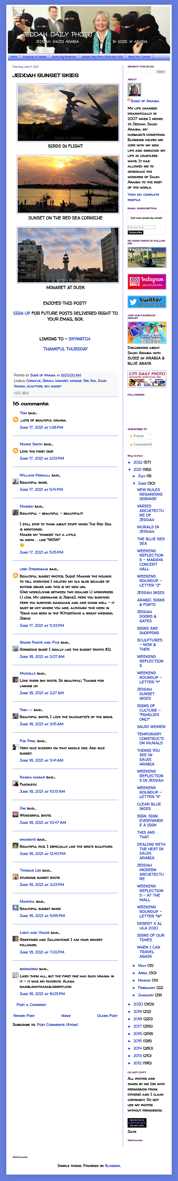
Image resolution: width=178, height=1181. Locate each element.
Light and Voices (34, 932)
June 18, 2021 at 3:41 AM (41, 760)
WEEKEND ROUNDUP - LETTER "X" (149, 792)
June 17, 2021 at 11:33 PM (42, 625)
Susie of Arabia (145, 101)
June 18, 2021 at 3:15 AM (41, 724)
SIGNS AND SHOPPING (148, 631)
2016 (138, 1033)
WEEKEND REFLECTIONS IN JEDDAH (150, 776)
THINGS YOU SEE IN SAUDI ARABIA (148, 757)
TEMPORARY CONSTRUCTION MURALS (150, 739)
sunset (56, 386)
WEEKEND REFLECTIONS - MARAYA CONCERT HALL (150, 560)
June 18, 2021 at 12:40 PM (43, 853)
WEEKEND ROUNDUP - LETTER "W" (149, 911)
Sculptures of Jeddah (34, 57)
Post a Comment (31, 1004)
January (146, 995)
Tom (23, 413)
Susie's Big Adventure (64, 57)
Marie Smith (31, 444)
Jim (23, 808)
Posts (137, 435)
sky (46, 386)
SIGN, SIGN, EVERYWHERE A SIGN (150, 821)
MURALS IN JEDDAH (148, 529)
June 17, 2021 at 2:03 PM (42, 458)
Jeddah (47, 380)
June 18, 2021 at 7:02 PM (42, 952)
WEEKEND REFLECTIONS (150, 661)
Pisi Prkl (28, 740)
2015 (138, 1041)
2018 (138, 1019)
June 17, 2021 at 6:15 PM (41, 552)
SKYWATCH (79, 339)
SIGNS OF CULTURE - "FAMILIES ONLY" (149, 712)
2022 (138, 462)
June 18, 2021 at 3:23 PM (42, 884)
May (142, 965)
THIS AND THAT (146, 835)
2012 (138, 1063)
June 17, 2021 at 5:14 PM (41, 489)
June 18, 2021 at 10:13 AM (42, 791)
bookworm (29, 968)
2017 (138, 1026)
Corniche (33, 380)
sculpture (35, 386)
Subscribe (135, 232)
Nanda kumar (32, 777)
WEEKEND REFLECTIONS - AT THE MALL (150, 893)
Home (13, 57)
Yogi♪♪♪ (26, 709)
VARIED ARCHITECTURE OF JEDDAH (150, 513)
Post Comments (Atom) (57, 1024)
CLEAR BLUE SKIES (149, 806)
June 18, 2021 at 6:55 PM (42, 915)
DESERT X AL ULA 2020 (149, 926)
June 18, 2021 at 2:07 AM (42, 656)
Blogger (112, 1165)
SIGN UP (21, 313)
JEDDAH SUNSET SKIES (146, 694)
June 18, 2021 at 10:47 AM (43, 822)
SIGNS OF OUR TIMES (150, 938)
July (142, 476)
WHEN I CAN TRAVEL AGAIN (148, 952)
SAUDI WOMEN (151, 726)
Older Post (107, 1015)
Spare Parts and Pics (39, 642)
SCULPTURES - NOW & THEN (149, 645)
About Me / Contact (139, 57)
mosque (75, 380)
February (147, 987)
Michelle (28, 673)
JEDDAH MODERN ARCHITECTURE (150, 872)
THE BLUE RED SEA (151, 541)
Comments (141, 444)
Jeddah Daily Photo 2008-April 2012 (102, 57)
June (142, 483)
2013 (138, 1055)
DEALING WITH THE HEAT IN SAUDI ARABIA (151, 851)
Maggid (26, 506)
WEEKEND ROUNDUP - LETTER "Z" (149, 581)
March (145, 980)
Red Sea (89, 380)
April (143, 972)
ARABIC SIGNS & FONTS (151, 602)
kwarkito (28, 839)
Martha (27, 901)
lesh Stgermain (34, 569)
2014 (138, 1048)
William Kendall (35, 475)
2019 (138, 1011)
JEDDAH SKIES (150, 592)
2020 (138, 1004)
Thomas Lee (30, 870)
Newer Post (23, 1015)
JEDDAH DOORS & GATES (146, 616)
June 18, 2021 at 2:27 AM (42, 693)
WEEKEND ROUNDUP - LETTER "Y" (149, 677)
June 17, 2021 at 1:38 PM (41, 427)
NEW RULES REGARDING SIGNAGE (149, 494)
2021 (138, 469)
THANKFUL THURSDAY (65, 349)
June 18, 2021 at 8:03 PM (42, 993)
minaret (61, 380)
